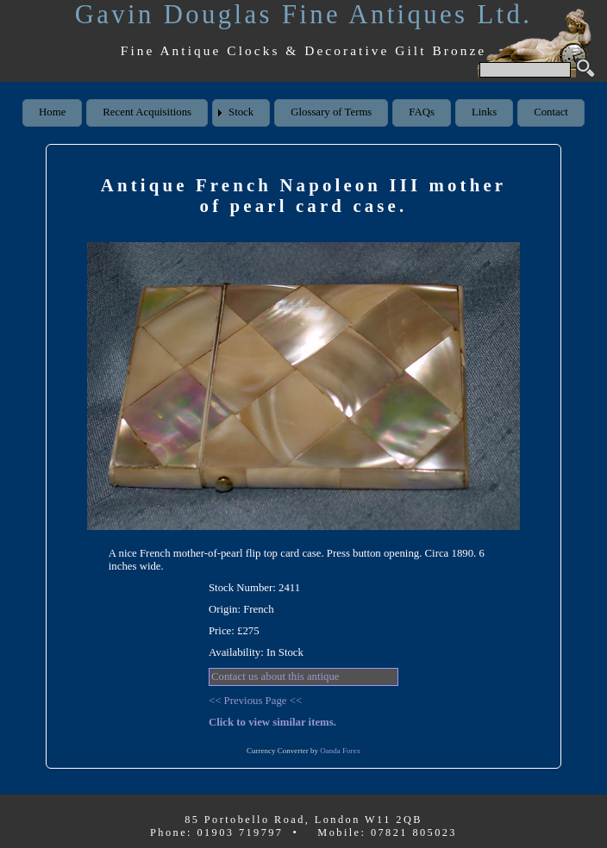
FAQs (422, 112)
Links (484, 112)
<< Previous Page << (255, 701)
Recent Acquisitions (147, 112)
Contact (551, 112)
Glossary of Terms (331, 112)
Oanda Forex (340, 750)
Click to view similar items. (272, 722)
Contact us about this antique (275, 676)
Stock (240, 112)
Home (52, 112)
